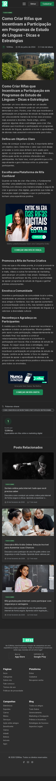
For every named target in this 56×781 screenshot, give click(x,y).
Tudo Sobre (34, 709)
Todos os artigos (36, 706)
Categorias (7, 677)
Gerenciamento (35, 712)
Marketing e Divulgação (39, 716)
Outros (6, 730)
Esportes (6, 709)
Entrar (31, 673)
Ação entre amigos (11, 723)
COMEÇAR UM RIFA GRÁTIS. (28, 392)
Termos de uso (9, 687)
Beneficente (8, 726)
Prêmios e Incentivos (37, 719)
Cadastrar (33, 677)
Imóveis (6, 740)
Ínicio (5, 673)
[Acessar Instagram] (32, 762)
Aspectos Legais (36, 726)
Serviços (6, 719)
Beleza (6, 737)
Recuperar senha (36, 680)
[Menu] (24, 4)
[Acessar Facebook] (24, 762)
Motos (5, 716)
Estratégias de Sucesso (38, 723)
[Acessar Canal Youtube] (28, 762)
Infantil (5, 733)
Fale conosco (8, 684)
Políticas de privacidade (13, 691)
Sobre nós (7, 680)
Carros (6, 712)
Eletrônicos (7, 706)
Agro (5, 744)
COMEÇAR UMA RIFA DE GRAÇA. (28, 250)
